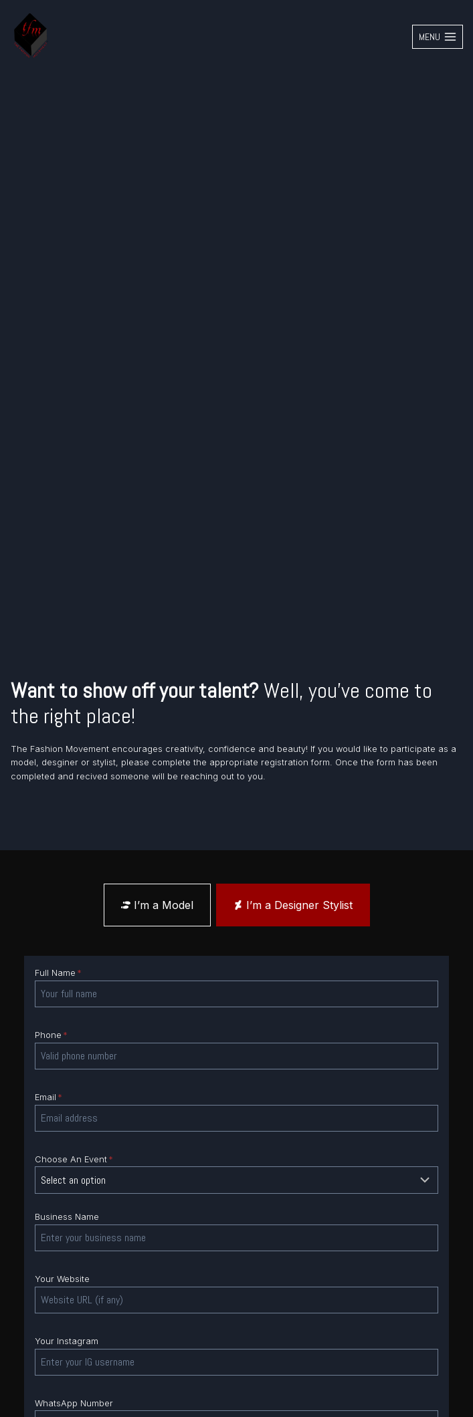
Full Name (58, 973)
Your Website (62, 1279)
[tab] (157, 905)
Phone (51, 1035)
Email (48, 1097)
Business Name (67, 1217)
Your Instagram (66, 1341)
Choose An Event (74, 1159)
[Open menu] (437, 37)
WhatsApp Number (74, 1403)
